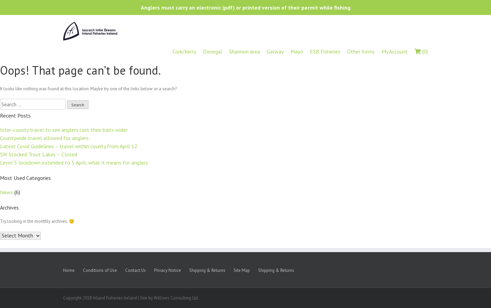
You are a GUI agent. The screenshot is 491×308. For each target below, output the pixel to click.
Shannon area (244, 51)
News (6, 192)
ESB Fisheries (325, 51)
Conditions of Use (100, 270)
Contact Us (135, 270)
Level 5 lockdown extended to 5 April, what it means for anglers (74, 162)
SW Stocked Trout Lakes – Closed (38, 154)
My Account (395, 51)
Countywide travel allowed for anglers (44, 138)
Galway (275, 51)
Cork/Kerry (184, 51)
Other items (361, 51)
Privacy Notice (167, 270)
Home (69, 270)
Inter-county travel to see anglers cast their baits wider (64, 129)
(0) (421, 51)
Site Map (242, 270)
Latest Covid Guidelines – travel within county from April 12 (68, 146)
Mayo (297, 51)
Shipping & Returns (207, 270)
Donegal (212, 51)
